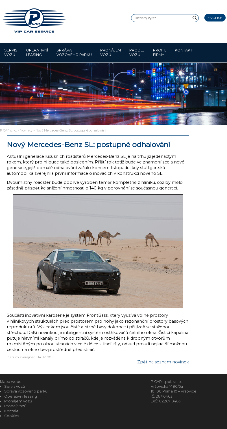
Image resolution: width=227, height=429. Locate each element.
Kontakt (183, 52)
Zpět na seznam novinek (163, 362)
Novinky (26, 130)
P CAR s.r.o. (8, 130)
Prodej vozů (137, 52)
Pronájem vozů (110, 52)
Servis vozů (11, 52)
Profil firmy (159, 52)
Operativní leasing (37, 52)
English (215, 18)
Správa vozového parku (74, 52)
